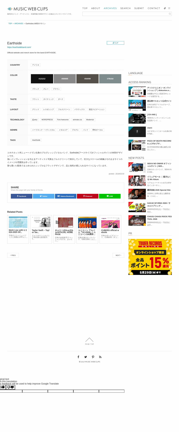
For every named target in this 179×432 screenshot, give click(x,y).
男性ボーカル (97, 130)
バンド (85, 130)
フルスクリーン (64, 109)
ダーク (60, 99)
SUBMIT (139, 8)
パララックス (79, 109)
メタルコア (63, 130)
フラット (35, 99)
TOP (85, 8)
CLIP (116, 43)
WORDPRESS (47, 120)
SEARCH (125, 8)
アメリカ (35, 65)
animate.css (77, 120)
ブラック (35, 89)
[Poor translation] (10, 387)
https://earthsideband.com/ (19, 47)
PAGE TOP (89, 341)
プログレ (75, 130)
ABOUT (95, 8)
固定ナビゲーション (97, 109)
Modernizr (90, 120)
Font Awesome (63, 120)
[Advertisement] (150, 49)
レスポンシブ (48, 109)
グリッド (35, 109)
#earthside (36, 140)
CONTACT (154, 8)
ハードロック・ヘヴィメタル (43, 130)
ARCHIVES (110, 8)
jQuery (34, 120)
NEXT (118, 255)
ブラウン (56, 89)
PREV (13, 255)
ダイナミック (48, 99)
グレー (46, 89)
